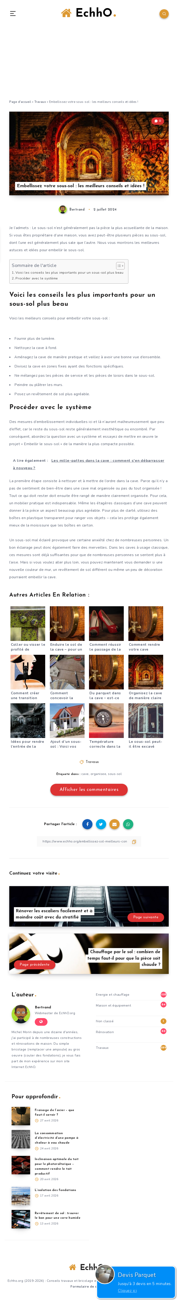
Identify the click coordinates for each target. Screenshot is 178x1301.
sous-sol (115, 774)
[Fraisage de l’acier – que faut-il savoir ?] (21, 1116)
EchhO (88, 13)
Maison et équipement (113, 1005)
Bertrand (43, 1007)
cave (85, 774)
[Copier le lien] (89, 841)
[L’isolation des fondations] (21, 1196)
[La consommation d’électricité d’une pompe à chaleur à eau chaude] (21, 1139)
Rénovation (105, 1032)
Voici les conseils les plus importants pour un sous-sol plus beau (70, 272)
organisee (98, 774)
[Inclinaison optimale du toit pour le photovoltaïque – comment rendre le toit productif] (21, 1165)
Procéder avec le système (37, 278)
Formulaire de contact (89, 1286)
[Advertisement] (89, 64)
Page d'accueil (20, 102)
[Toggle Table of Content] (118, 266)
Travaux (40, 102)
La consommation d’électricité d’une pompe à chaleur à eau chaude (56, 1138)
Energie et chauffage (112, 994)
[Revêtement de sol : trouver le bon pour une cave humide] (21, 1219)
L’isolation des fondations (55, 1190)
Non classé (105, 1021)
